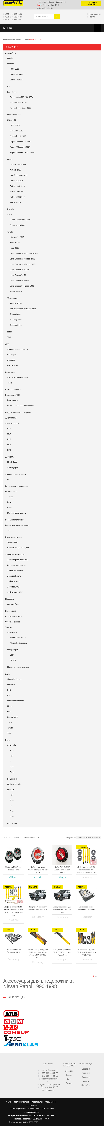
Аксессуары (12, 467)
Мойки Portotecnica (18, 643)
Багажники (9, 372)
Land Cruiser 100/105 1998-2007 (24, 253)
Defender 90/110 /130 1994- (22, 97)
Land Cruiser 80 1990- (19, 280)
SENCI (13, 660)
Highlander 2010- (17, 237)
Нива (9, 332)
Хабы (7, 674)
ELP (12, 655)
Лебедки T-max (13, 581)
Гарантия (86, 1073)
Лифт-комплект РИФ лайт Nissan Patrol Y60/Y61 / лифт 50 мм (86, 870)
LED (9, 479)
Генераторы (12, 650)
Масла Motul (12, 365)
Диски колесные (12, 423)
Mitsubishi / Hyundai (15, 701)
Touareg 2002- (16, 319)
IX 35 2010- (15, 69)
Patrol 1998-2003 (17, 191)
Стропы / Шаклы (12, 622)
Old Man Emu (13, 604)
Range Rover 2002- (18, 102)
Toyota (10, 232)
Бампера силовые (13, 389)
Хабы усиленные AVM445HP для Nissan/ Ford (38, 870)
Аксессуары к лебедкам (17, 560)
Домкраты (9, 457)
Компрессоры (11, 491)
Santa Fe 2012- (16, 80)
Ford (9, 690)
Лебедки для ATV (14, 592)
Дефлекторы (11, 418)
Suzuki (10, 215)
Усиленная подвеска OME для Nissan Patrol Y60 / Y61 (86, 952)
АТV (7, 344)
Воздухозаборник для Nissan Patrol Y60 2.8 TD (62, 909)
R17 (9, 434)
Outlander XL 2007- (18, 136)
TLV (9, 530)
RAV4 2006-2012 (17, 291)
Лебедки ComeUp (15, 570)
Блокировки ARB (12, 395)
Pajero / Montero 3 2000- (20, 142)
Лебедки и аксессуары (15, 554)
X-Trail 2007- (15, 202)
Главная (6, 40)
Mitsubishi (11, 120)
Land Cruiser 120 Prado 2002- (22, 259)
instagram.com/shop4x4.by (48, 1084)
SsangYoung (12, 717)
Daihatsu (11, 684)
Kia (8, 86)
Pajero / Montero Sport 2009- (22, 152)
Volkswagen (12, 298)
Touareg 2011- (16, 325)
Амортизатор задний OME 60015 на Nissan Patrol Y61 (62, 952)
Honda (10, 58)
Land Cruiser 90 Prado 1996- (22, 286)
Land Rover (12, 92)
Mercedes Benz (13, 115)
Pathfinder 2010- (17, 181)
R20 (9, 450)
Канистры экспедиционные (17, 486)
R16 (9, 428)
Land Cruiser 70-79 (18, 275)
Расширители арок (13, 616)
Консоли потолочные (14, 520)
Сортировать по (70, 838)
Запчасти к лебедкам (16, 565)
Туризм (8, 627)
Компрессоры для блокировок (20, 405)
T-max (10, 497)
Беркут (10, 502)
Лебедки (11, 360)
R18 (9, 439)
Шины (7, 740)
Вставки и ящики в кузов (18, 548)
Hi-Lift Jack (12, 462)
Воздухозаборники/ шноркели (18, 412)
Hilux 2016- (15, 248)
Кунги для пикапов (13, 537)
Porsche (10, 209)
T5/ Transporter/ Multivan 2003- (23, 309)
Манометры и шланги (16, 513)
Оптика (69, 1083)
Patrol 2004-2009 (17, 197)
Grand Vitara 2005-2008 (20, 220)
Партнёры (85, 1085)
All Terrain (11, 745)
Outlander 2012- (17, 131)
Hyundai (10, 64)
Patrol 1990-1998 (17, 186)
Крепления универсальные (17, 525)
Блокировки (12, 400)
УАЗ (9, 337)
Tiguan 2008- (15, 314)
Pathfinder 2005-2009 (19, 175)
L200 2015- (15, 125)
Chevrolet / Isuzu (14, 679)
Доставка (86, 1069)
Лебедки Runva (14, 576)
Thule (9, 383)
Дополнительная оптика (17, 349)
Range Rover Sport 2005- (21, 108)
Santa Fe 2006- (16, 74)
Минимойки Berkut (18, 637)
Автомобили (16, 40)
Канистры (11, 354)
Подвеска (9, 599)
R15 (12, 750)
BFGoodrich (12, 779)
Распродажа (10, 611)
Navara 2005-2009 (18, 164)
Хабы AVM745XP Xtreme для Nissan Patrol (62, 870)
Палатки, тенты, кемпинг (18, 667)
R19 (9, 445)
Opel (9, 712)
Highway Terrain (14, 784)
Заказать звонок (90, 3)
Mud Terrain (12, 823)
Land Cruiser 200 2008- (20, 270)
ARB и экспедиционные (17, 377)
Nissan (25, 40)
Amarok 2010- (16, 303)
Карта (39, 5)
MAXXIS (10, 790)
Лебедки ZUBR (13, 587)
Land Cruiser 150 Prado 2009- (22, 264)
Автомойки (12, 632)
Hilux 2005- (15, 242)
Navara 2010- (16, 170)
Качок (9, 508)
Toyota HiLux (12, 542)
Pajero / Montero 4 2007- (20, 147)
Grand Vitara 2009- (18, 225)
